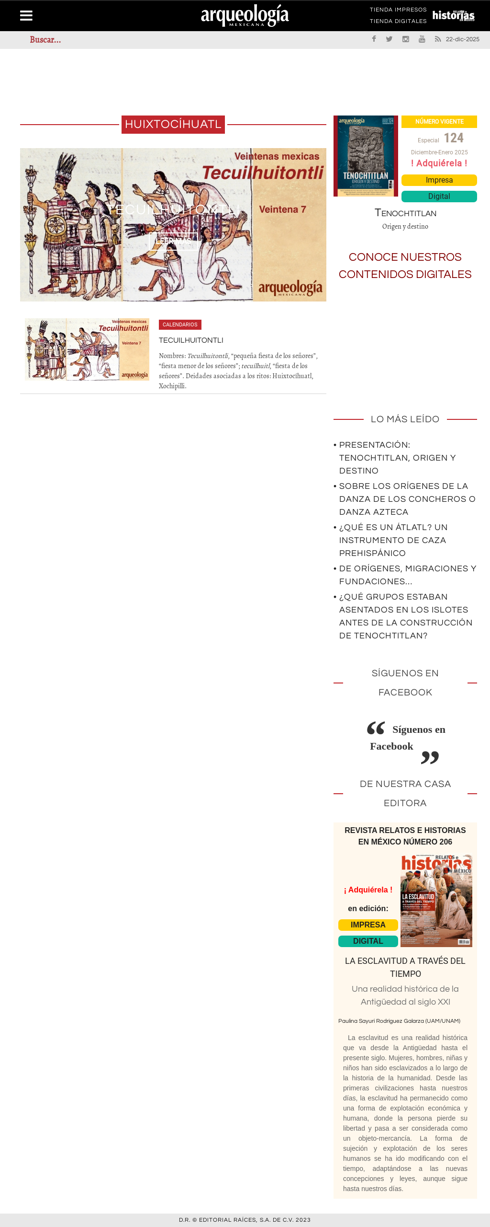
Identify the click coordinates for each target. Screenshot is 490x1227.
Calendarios (180, 325)
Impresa (439, 180)
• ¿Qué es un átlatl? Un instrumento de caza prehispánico (391, 540)
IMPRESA (368, 925)
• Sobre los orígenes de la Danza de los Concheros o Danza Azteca (405, 499)
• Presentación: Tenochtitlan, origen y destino (395, 457)
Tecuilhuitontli (173, 209)
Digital (439, 196)
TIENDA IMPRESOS (398, 11)
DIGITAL (368, 941)
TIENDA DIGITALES (398, 23)
